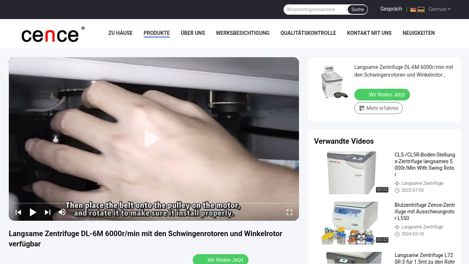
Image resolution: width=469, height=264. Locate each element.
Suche (357, 9)
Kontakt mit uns (369, 33)
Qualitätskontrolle (308, 33)
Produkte (157, 33)
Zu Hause (120, 33)
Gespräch (391, 9)
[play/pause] (33, 211)
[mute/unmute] (62, 211)
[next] (47, 211)
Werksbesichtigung (243, 33)
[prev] (18, 211)
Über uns (193, 33)
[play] (154, 139)
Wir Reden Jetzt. (382, 94)
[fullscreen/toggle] (289, 211)
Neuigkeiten (419, 33)
